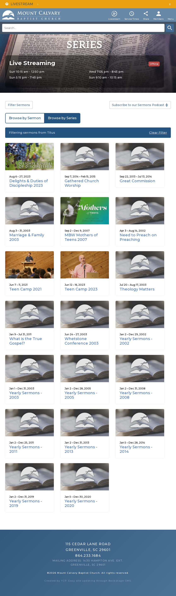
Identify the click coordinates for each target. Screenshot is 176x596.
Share (146, 19)
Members (158, 19)
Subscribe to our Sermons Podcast (138, 105)
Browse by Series (62, 118)
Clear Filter (158, 132)
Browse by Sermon (25, 118)
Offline (154, 63)
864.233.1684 (88, 556)
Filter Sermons (19, 105)
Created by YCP (55, 580)
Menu (171, 19)
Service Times (131, 19)
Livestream (114, 19)
